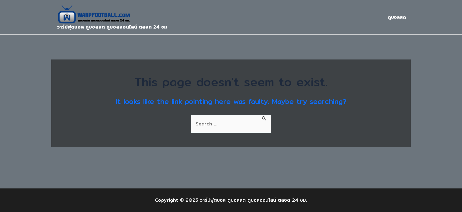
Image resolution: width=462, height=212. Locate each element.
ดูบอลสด (397, 17)
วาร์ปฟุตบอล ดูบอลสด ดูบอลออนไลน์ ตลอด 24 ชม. (113, 27)
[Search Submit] (264, 118)
